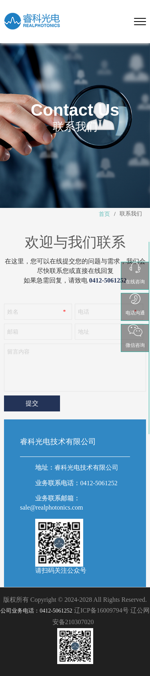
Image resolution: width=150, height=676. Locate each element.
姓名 (12, 312)
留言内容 (18, 352)
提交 (32, 403)
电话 (83, 312)
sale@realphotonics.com (51, 507)
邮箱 (12, 332)
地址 (83, 332)
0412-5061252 (98, 483)
